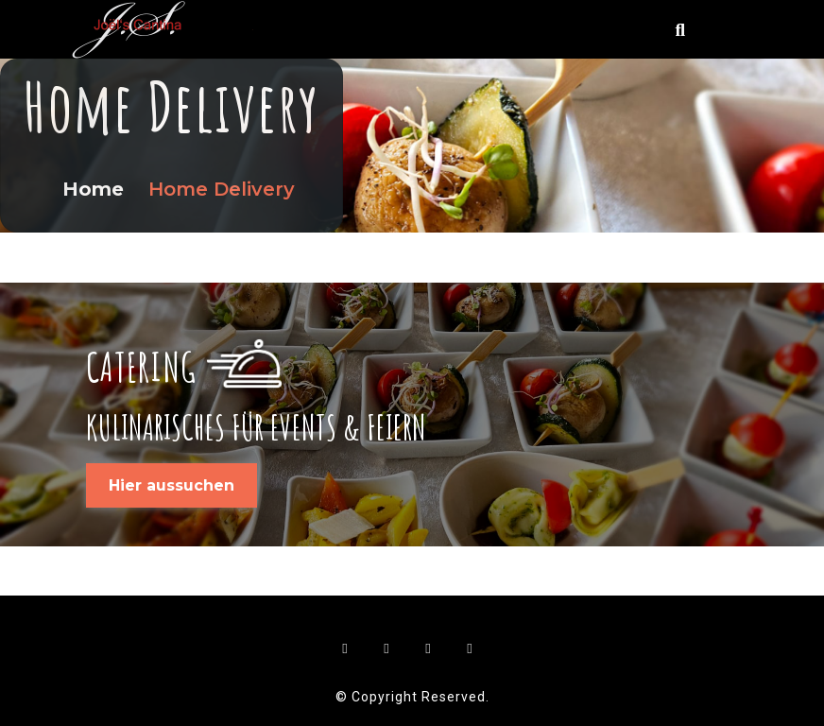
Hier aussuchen (171, 485)
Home (95, 189)
